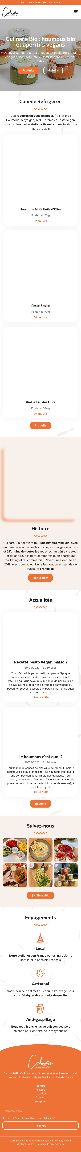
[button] (76, 12)
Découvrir (40, 221)
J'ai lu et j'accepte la (30, 1117)
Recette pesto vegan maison (40, 662)
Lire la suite (40, 697)
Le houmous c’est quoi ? (41, 756)
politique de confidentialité (41, 1117)
